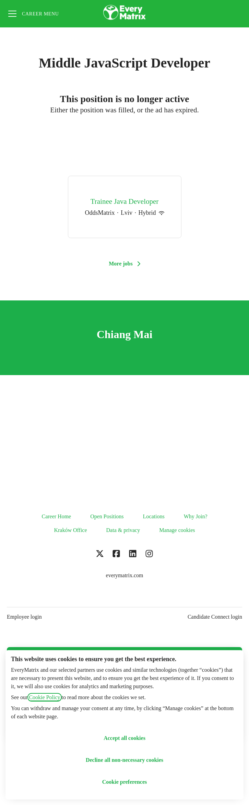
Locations (154, 516)
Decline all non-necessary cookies (124, 760)
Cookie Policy (44, 697)
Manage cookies (177, 530)
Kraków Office (70, 530)
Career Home (56, 516)
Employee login (24, 617)
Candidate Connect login (215, 617)
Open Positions (106, 516)
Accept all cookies (124, 738)
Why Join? (196, 516)
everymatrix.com (124, 575)
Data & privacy (123, 530)
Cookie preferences (124, 782)
